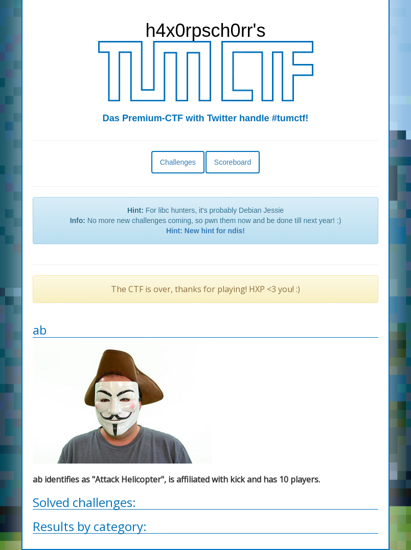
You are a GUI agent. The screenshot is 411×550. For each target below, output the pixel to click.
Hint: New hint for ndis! (205, 231)
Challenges (178, 162)
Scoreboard (232, 162)
